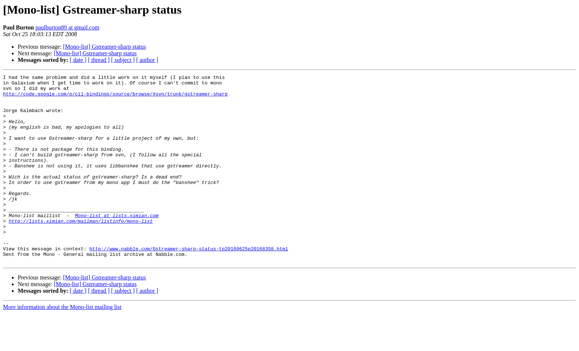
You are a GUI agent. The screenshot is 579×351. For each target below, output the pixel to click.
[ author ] (147, 60)
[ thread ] (99, 60)
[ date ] (78, 60)
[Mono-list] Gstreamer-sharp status (104, 47)
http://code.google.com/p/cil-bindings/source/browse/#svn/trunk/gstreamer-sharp (115, 98)
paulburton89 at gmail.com (67, 27)
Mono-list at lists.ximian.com (116, 244)
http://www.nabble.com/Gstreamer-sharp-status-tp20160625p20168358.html (188, 284)
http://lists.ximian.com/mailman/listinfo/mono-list (81, 250)
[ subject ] (123, 60)
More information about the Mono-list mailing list (62, 344)
